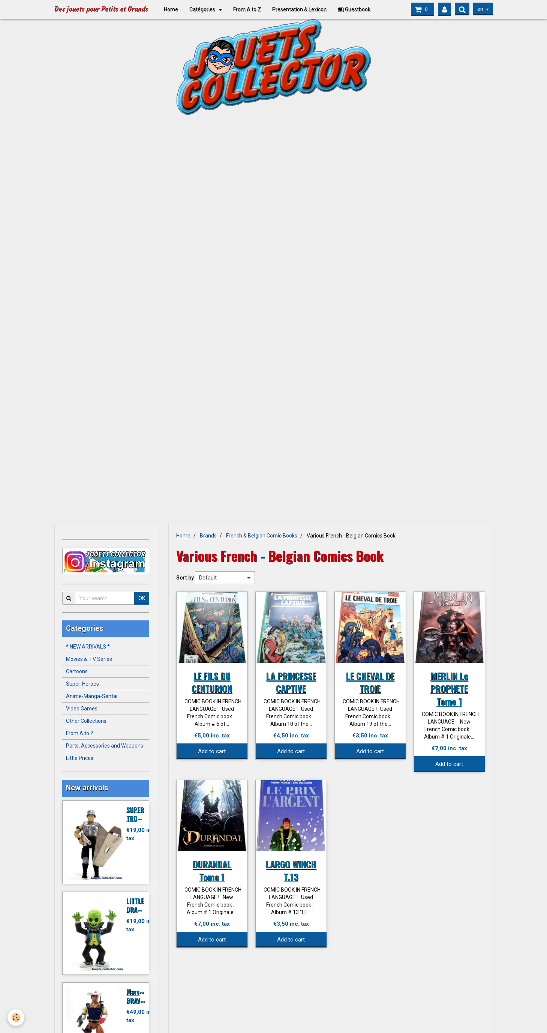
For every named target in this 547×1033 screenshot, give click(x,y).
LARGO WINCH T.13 (291, 870)
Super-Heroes (82, 684)
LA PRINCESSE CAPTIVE (291, 682)
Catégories (205, 9)
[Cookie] (15, 1017)
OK (141, 598)
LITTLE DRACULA (138, 905)
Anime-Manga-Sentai (91, 696)
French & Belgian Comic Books (261, 536)
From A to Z (250, 9)
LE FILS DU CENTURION (212, 682)
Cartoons (77, 671)
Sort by (185, 578)
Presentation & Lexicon (302, 9)
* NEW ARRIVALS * (88, 647)
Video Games (81, 709)
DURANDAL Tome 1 (212, 870)
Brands (208, 536)
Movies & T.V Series (89, 659)
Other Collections (86, 721)
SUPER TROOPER (138, 814)
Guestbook (356, 9)
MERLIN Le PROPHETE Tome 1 (449, 688)
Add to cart (212, 751)
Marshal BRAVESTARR (143, 996)
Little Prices (79, 758)
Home (173, 9)
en (480, 9)
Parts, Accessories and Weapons (104, 746)
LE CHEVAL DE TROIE (370, 682)
